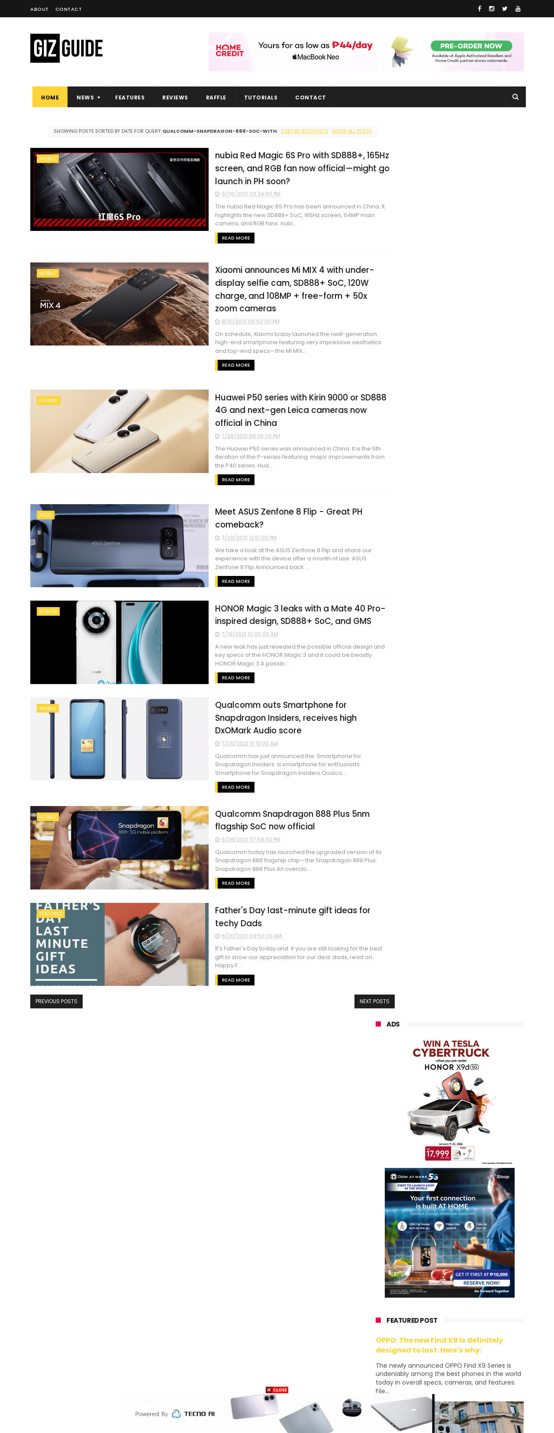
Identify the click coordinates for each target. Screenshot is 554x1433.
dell (460, 1330)
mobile (47, 165)
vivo (474, 1202)
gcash (463, 1266)
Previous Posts (56, 991)
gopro (466, 1362)
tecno (475, 1250)
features (50, 904)
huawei (48, 394)
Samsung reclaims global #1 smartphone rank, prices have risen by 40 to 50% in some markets (468, 983)
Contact (68, 9)
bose (463, 1378)
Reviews (173, 97)
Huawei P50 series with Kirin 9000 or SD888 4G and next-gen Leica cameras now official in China (258, 403)
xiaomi (426, 1202)
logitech (381, 1330)
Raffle (214, 97)
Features (127, 97)
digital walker (388, 1314)
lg (468, 1234)
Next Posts (339, 991)
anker (434, 1346)
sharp (470, 1282)
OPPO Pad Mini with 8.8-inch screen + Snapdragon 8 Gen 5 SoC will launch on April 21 (468, 1102)
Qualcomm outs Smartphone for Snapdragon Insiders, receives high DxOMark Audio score (255, 709)
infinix (425, 1234)
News (83, 97)
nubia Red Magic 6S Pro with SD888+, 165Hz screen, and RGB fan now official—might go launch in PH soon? (254, 174)
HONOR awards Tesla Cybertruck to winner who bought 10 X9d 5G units (462, 1062)
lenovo (379, 1250)
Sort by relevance (299, 131)
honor (48, 604)
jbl (423, 1330)
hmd (423, 1362)
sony (428, 1250)
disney (379, 1362)
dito (418, 1266)
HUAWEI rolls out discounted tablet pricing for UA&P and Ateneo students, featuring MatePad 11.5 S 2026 (466, 937)
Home (48, 97)
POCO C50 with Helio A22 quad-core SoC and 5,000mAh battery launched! (472, 723)
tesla (377, 1378)
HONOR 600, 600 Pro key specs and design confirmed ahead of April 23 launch (471, 893)
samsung (439, 1186)
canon (423, 1298)
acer (376, 1266)
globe (378, 1234)
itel (465, 1298)
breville (421, 1378)
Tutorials (259, 97)
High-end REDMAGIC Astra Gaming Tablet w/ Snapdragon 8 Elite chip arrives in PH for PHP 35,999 (470, 768)
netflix (378, 1298)
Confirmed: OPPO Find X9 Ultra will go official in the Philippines (470, 849)
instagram (384, 1346)
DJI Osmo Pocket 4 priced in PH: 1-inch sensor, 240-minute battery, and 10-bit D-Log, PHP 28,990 (471, 813)
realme (380, 1218)
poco (377, 1282)
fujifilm (424, 1282)
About (39, 9)
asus (45, 508)
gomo (478, 1346)
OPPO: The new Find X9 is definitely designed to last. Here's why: (439, 451)
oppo (377, 1202)
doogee (445, 1314)
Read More (185, 244)
